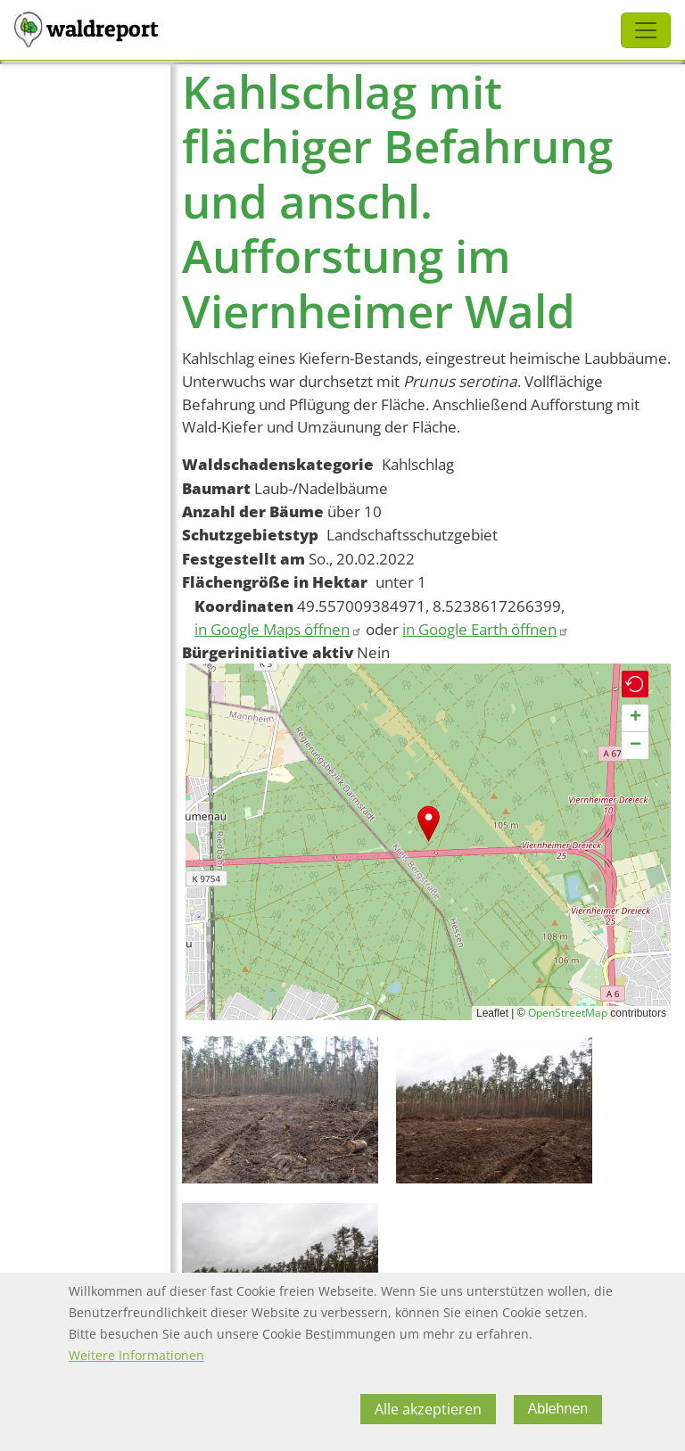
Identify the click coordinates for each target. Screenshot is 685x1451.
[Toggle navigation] (646, 30)
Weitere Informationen (136, 1356)
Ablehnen (558, 1409)
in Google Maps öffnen (278, 629)
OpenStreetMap (567, 1012)
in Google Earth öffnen (485, 629)
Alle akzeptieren (428, 1410)
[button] (428, 823)
